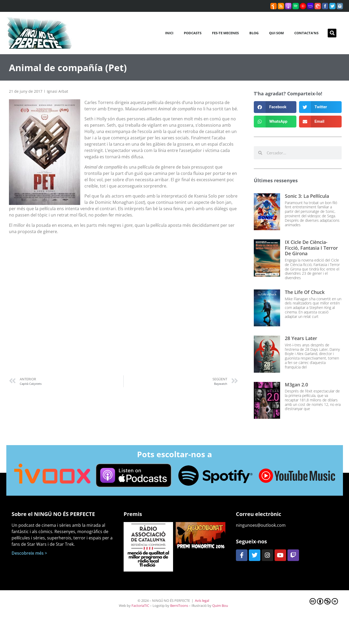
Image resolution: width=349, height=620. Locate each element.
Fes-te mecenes (225, 33)
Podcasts (192, 33)
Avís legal (202, 600)
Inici (169, 33)
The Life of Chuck (305, 292)
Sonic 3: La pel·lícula (307, 196)
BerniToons (179, 605)
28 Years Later (301, 338)
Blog (254, 33)
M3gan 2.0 (296, 384)
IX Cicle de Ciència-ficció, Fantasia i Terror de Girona (311, 248)
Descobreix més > (29, 553)
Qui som (276, 33)
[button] (332, 33)
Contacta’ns (306, 33)
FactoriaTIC (140, 605)
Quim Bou (220, 605)
